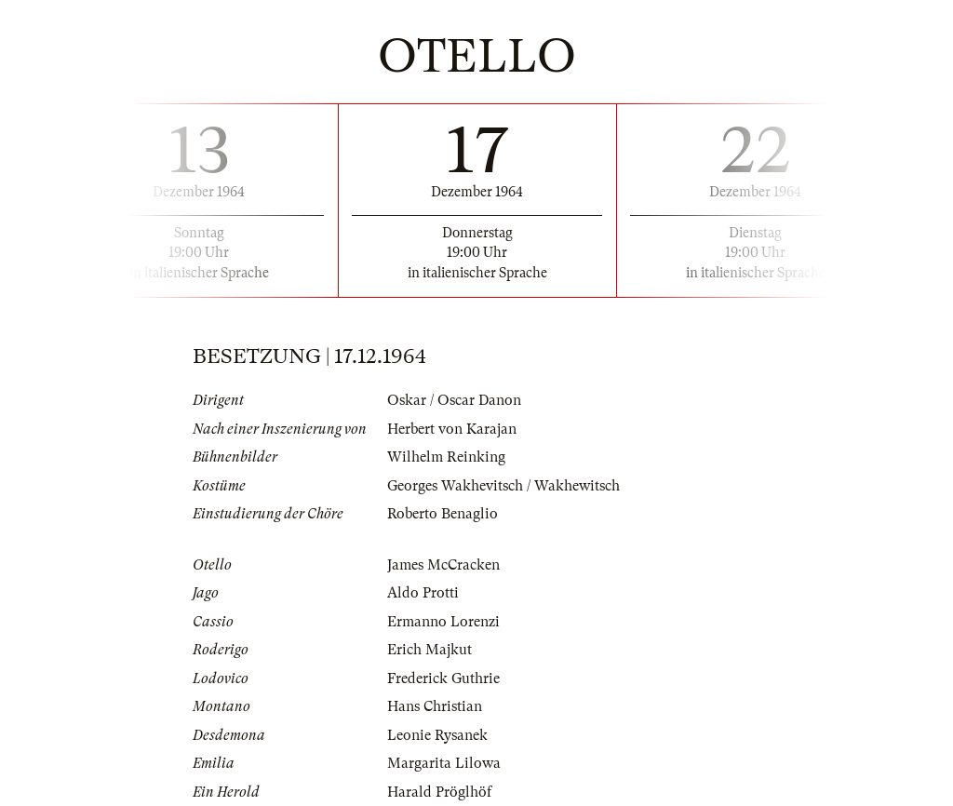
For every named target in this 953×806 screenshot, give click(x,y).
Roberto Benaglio (442, 513)
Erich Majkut (429, 649)
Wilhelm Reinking (446, 457)
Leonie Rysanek (437, 735)
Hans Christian (434, 706)
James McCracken (443, 565)
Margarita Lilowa (444, 763)
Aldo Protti (423, 592)
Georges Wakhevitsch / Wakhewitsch (503, 485)
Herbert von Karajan (452, 429)
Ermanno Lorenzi (443, 621)
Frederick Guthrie (443, 678)
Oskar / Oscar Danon (454, 400)
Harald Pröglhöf (439, 792)
